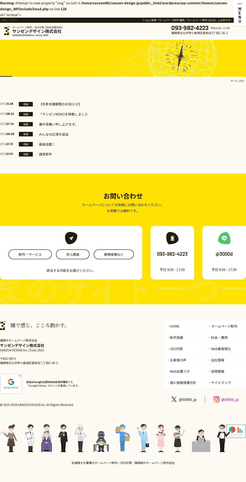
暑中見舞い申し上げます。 (58, 124)
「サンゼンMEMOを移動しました (63, 114)
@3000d (224, 254)
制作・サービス (30, 254)
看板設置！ (47, 144)
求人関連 (72, 254)
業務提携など (114, 254)
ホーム (234, 80)
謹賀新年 (45, 154)
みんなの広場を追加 (53, 134)
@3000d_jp (188, 399)
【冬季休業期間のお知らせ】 (60, 104)
